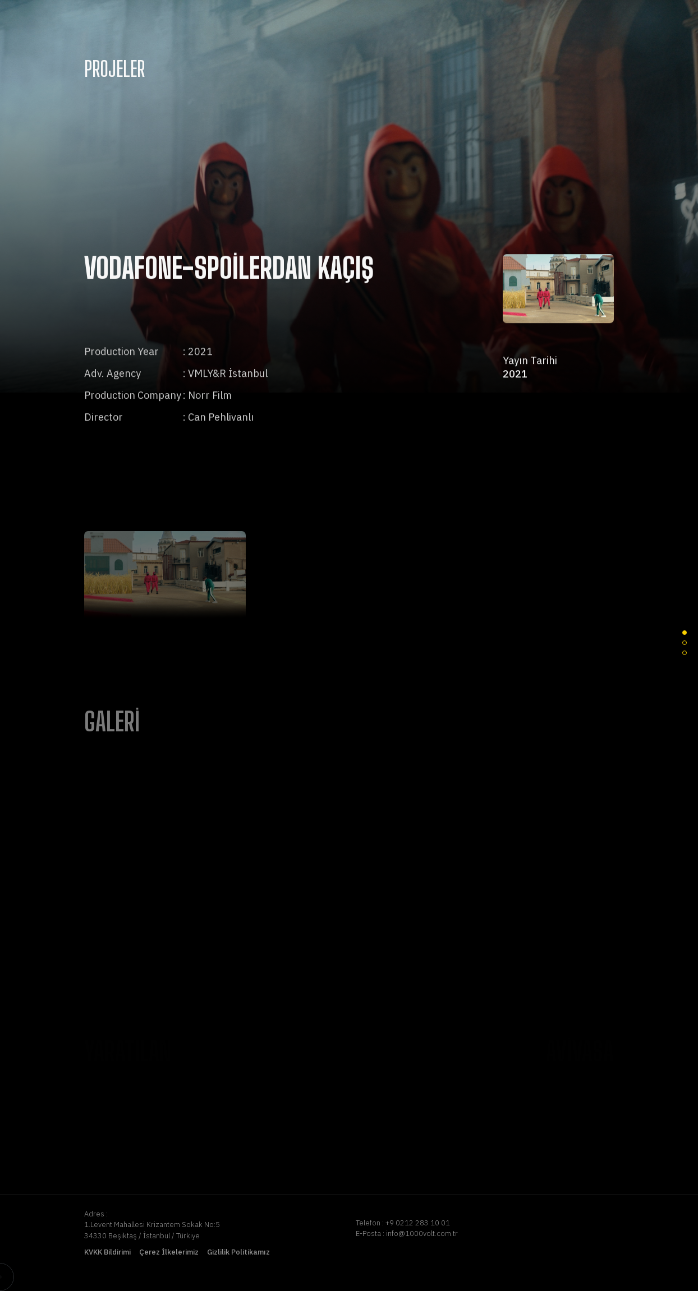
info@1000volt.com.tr (422, 1233)
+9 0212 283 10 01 (417, 1223)
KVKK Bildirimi (107, 1252)
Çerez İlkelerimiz (169, 1252)
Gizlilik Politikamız (238, 1252)
